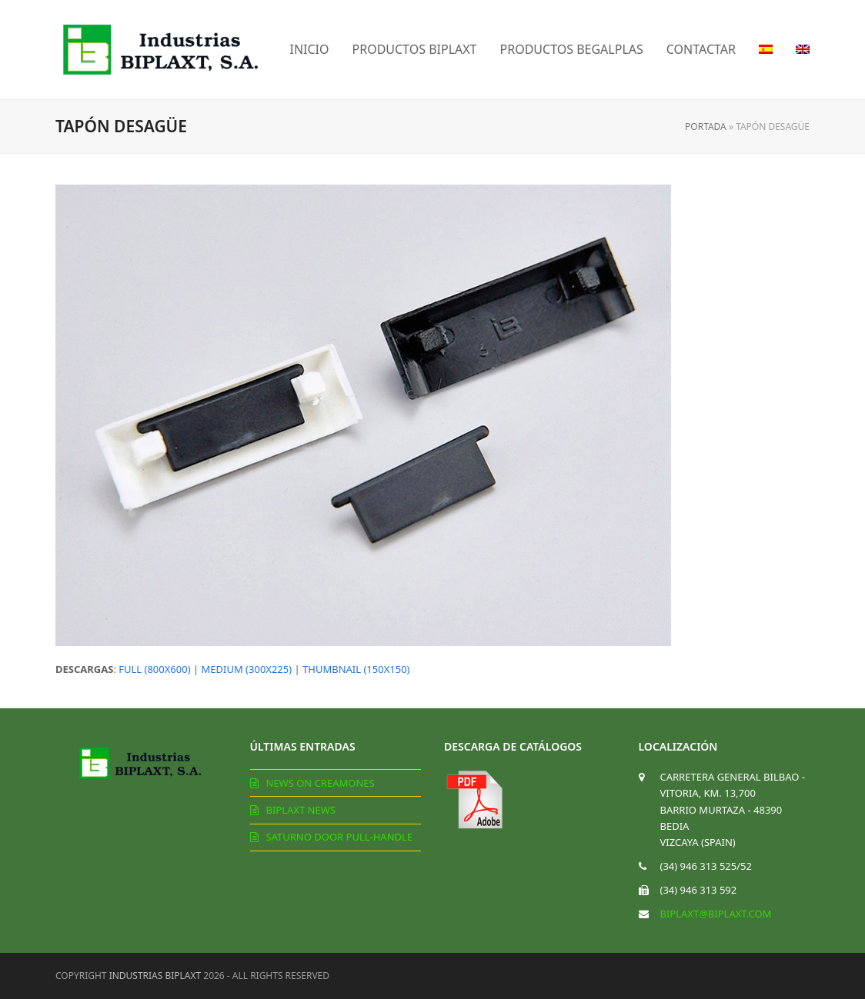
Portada (705, 126)
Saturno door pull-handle (339, 837)
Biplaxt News (301, 810)
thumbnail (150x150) (355, 669)
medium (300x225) (247, 669)
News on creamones (320, 783)
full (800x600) (154, 669)
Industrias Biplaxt (155, 975)
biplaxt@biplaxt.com (716, 914)
